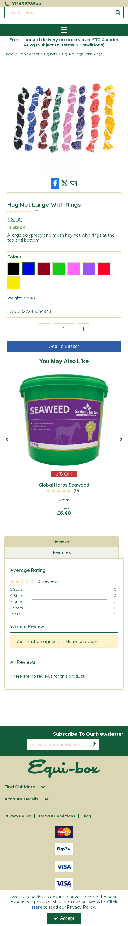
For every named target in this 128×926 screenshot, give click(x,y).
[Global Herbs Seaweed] (64, 485)
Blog (86, 816)
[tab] (61, 542)
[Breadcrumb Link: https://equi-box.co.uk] (9, 54)
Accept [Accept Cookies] (64, 918)
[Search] (58, 12)
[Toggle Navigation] (64, 30)
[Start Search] (118, 12)
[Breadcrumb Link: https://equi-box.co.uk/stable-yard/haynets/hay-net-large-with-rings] (82, 54)
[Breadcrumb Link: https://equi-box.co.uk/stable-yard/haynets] (50, 54)
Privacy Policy (17, 816)
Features (62, 552)
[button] (24, 212)
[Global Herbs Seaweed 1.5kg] (64, 420)
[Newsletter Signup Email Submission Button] (94, 744)
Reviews (61, 541)
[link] (55, 183)
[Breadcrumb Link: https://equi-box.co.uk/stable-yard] (29, 54)
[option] (64, 118)
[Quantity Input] (64, 329)
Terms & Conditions (56, 816)
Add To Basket (64, 346)
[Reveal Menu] (64, 30)
